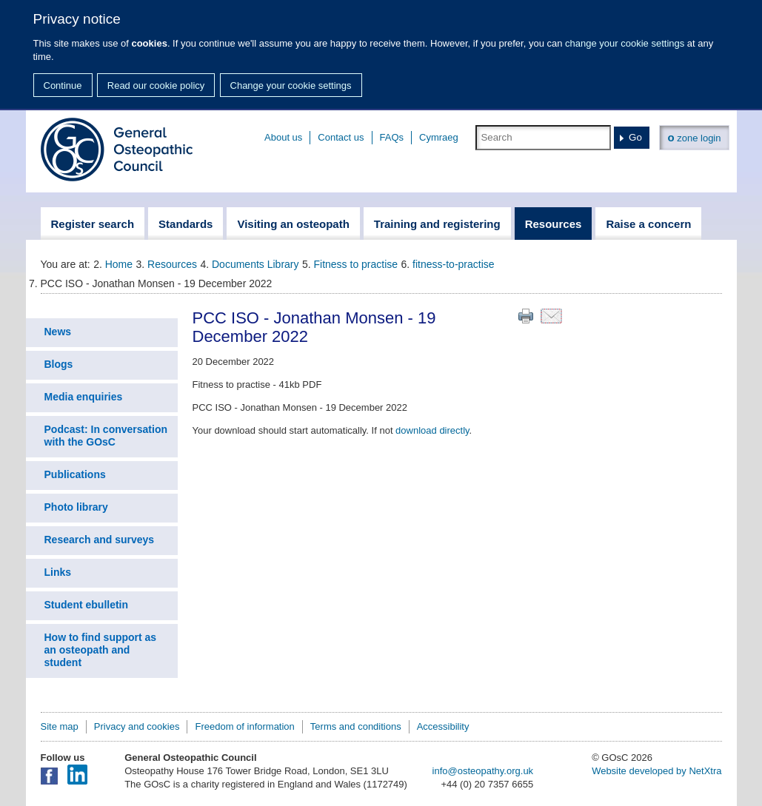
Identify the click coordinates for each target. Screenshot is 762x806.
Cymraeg (438, 137)
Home (119, 264)
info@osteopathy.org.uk (483, 770)
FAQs (392, 137)
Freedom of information (244, 726)
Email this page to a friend (551, 316)
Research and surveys (99, 539)
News (58, 331)
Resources (172, 264)
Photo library (76, 507)
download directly (432, 430)
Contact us (341, 137)
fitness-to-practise (453, 264)
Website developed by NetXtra (656, 770)
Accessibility (443, 726)
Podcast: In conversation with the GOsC (105, 435)
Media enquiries (83, 397)
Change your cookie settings (291, 85)
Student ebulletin (86, 605)
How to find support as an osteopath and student (100, 649)
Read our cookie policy (156, 85)
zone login (694, 137)
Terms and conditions (355, 726)
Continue (63, 85)
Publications (75, 474)
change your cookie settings (624, 43)
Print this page (525, 316)
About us (283, 137)
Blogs (58, 364)
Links (58, 572)
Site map (59, 726)
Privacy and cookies (137, 726)
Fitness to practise (356, 264)
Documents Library (255, 264)
